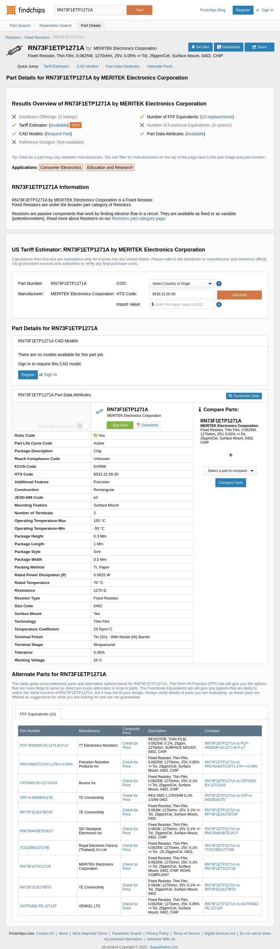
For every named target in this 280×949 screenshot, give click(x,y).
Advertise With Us (161, 939)
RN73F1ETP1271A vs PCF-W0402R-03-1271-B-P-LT (227, 745)
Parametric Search (126, 933)
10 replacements (217, 116)
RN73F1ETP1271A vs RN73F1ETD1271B (222, 866)
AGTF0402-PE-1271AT (38, 906)
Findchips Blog (212, 10)
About (63, 933)
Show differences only (57, 426)
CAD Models (88, 66)
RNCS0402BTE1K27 (36, 831)
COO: (121, 283)
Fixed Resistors (37, 37)
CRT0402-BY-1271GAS (38, 783)
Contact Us (45, 933)
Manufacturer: (31, 293)
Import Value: (128, 304)
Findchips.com (25, 10)
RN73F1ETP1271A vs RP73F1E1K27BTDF (222, 812)
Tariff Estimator (56, 66)
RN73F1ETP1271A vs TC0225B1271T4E (222, 848)
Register (243, 10)
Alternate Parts (159, 66)
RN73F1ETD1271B (35, 866)
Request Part (58, 133)
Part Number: (30, 283)
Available (58, 125)
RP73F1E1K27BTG (35, 887)
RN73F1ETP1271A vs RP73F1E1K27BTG (222, 887)
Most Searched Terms (90, 933)
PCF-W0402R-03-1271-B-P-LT (44, 745)
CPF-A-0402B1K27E (36, 798)
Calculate (239, 295)
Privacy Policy (157, 933)
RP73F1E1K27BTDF (36, 812)
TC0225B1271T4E (34, 848)
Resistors (13, 37)
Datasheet (147, 425)
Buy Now (120, 425)
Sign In (268, 10)
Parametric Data (244, 396)
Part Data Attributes (122, 66)
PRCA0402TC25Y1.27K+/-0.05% (46, 764)
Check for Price (130, 745)
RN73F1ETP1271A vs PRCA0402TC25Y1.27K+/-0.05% (231, 764)
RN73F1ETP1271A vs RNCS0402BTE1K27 (222, 831)
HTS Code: (126, 293)
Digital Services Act (220, 933)
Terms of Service (186, 933)
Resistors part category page (138, 218)
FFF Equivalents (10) (38, 714)
